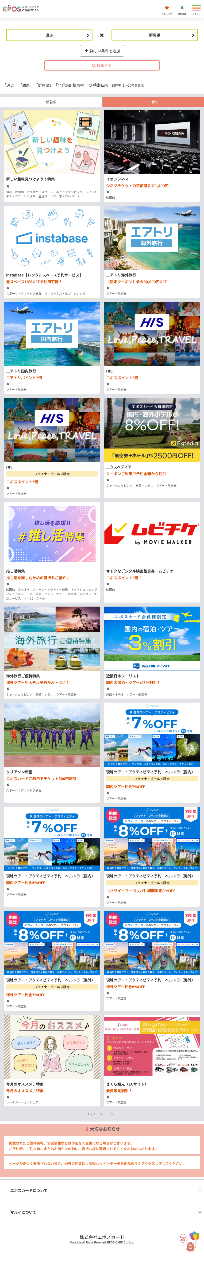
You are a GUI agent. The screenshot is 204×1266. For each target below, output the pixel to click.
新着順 (51, 101)
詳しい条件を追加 (102, 50)
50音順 (153, 101)
